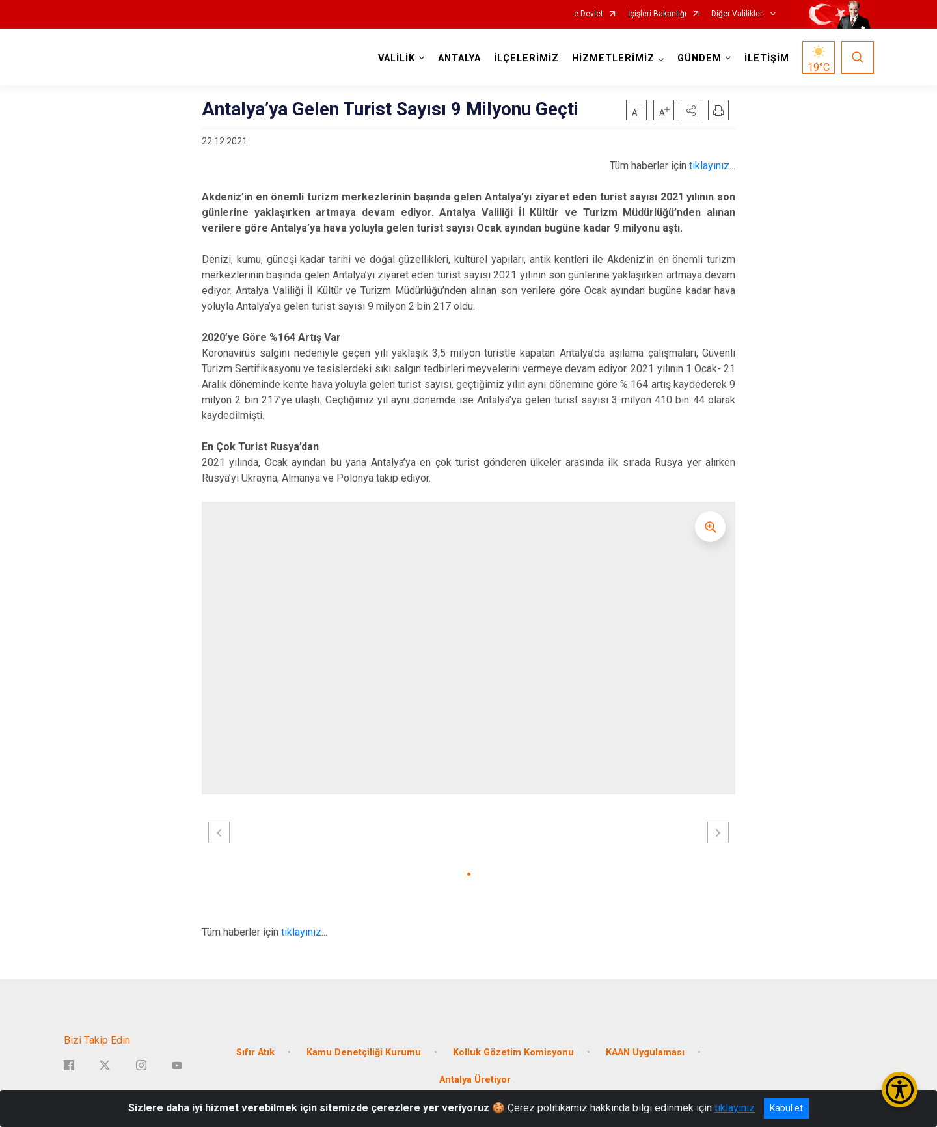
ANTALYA (459, 58)
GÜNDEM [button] (699, 58)
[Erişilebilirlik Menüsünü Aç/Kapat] (899, 1089)
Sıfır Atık (255, 1052)
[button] (691, 110)
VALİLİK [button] (396, 58)
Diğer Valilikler (738, 14)
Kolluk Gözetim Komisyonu (513, 1052)
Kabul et (786, 1108)
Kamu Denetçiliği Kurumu (363, 1052)
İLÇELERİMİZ (526, 58)
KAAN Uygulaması (645, 1052)
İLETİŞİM (766, 58)
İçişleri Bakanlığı (657, 14)
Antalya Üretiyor (475, 1079)
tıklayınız (709, 165)
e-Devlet (588, 14)
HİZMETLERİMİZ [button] (613, 58)
